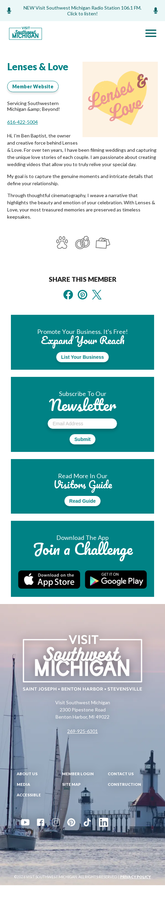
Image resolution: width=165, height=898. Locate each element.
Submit (82, 439)
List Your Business (82, 357)
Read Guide (82, 501)
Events (51, 855)
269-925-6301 (82, 731)
